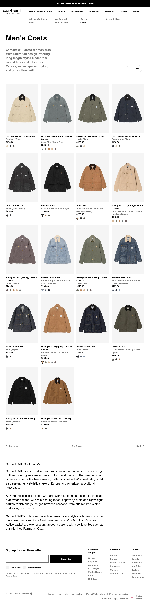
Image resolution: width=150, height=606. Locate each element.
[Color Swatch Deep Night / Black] (10, 146)
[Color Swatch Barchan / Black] (84, 146)
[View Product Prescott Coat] (57, 183)
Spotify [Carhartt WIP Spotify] (135, 559)
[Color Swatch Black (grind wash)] (10, 356)
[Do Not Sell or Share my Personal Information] (107, 593)
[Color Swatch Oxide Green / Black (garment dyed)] (49, 215)
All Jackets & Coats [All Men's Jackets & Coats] (39, 19)
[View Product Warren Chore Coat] (57, 256)
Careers (114, 570)
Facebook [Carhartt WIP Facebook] (137, 562)
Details (91, 3)
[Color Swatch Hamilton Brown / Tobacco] (10, 428)
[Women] (61, 11)
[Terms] (51, 593)
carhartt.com (116, 573)
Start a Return (95, 572)
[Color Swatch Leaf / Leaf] (45, 149)
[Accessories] (77, 11)
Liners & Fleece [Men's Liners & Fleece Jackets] (114, 19)
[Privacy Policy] (63, 593)
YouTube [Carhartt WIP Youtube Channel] (136, 566)
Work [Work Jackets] (31, 22)
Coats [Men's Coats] (83, 22)
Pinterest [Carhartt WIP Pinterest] (136, 573)
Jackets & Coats (43, 11)
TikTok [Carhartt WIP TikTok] (135, 570)
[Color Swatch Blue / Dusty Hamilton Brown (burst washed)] (119, 290)
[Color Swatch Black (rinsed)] (45, 428)
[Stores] (123, 11)
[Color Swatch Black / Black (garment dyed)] (81, 218)
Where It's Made (118, 562)
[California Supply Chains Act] (115, 598)
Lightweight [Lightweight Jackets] (61, 19)
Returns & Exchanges (93, 567)
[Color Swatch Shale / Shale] (55, 149)
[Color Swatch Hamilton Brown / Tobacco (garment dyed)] (45, 215)
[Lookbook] (94, 11)
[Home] (13, 11)
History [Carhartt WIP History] (113, 555)
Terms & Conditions (44, 573)
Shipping (92, 562)
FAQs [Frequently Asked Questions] (90, 575)
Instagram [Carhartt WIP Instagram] (137, 555)
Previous (12, 445)
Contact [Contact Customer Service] (92, 558)
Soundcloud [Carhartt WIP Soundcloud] (138, 577)
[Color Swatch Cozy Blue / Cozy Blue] (122, 221)
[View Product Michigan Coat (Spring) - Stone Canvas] (57, 115)
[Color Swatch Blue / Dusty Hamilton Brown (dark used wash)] (45, 290)
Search (136, 11)
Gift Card (92, 579)
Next (140, 445)
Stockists (115, 566)
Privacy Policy (12, 576)
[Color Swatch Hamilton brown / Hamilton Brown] (49, 149)
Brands (113, 559)
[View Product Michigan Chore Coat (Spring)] (22, 396)
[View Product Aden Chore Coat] (22, 183)
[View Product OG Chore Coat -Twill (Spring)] (22, 114)
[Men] (31, 11)
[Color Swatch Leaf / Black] (13, 146)
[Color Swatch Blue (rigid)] (10, 215)
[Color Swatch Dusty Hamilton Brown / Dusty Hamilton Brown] (52, 149)
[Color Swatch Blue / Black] (49, 290)
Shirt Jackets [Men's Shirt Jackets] (61, 22)
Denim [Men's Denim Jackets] (83, 19)
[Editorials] (110, 11)
